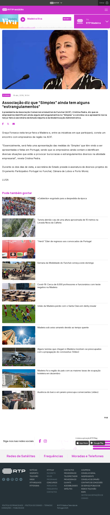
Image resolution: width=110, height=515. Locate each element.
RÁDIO (32, 479)
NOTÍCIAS (33, 470)
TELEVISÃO (34, 476)
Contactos (52, 492)
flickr (20, 479)
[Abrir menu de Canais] (91, 21)
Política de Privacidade (12, 505)
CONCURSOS (52, 482)
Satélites (68, 489)
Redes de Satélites (21, 456)
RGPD (83, 492)
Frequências (53, 456)
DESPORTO (34, 473)
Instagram (12, 479)
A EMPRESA (85, 470)
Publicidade (18, 508)
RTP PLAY (50, 470)
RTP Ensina (34, 485)
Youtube (16, 479)
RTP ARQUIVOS (35, 482)
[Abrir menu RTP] (55, 3)
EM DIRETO (51, 473)
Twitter (8, 479)
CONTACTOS (69, 470)
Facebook (3, 479)
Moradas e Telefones (88, 456)
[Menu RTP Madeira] (107, 10)
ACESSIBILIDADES (71, 485)
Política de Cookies (33, 505)
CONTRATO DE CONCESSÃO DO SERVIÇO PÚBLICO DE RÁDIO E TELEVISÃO (92, 485)
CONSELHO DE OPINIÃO (90, 479)
